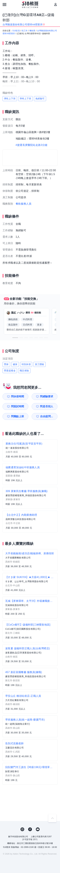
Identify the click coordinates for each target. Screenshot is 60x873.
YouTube (38, 829)
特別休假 (26, 364)
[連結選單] (4, 4)
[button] (15, 337)
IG (22, 829)
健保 (15, 364)
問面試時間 (17, 406)
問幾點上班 (17, 416)
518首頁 (16, 31)
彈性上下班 (10, 98)
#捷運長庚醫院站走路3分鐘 (32, 145)
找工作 (25, 31)
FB (30, 829)
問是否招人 (46, 406)
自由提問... (46, 416)
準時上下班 (25, 98)
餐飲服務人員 (23, 203)
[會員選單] (55, 4)
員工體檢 (39, 364)
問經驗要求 (46, 396)
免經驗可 (40, 98)
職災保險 (24, 370)
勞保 (6, 364)
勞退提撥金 (10, 370)
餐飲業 (32, 31)
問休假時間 (17, 396)
